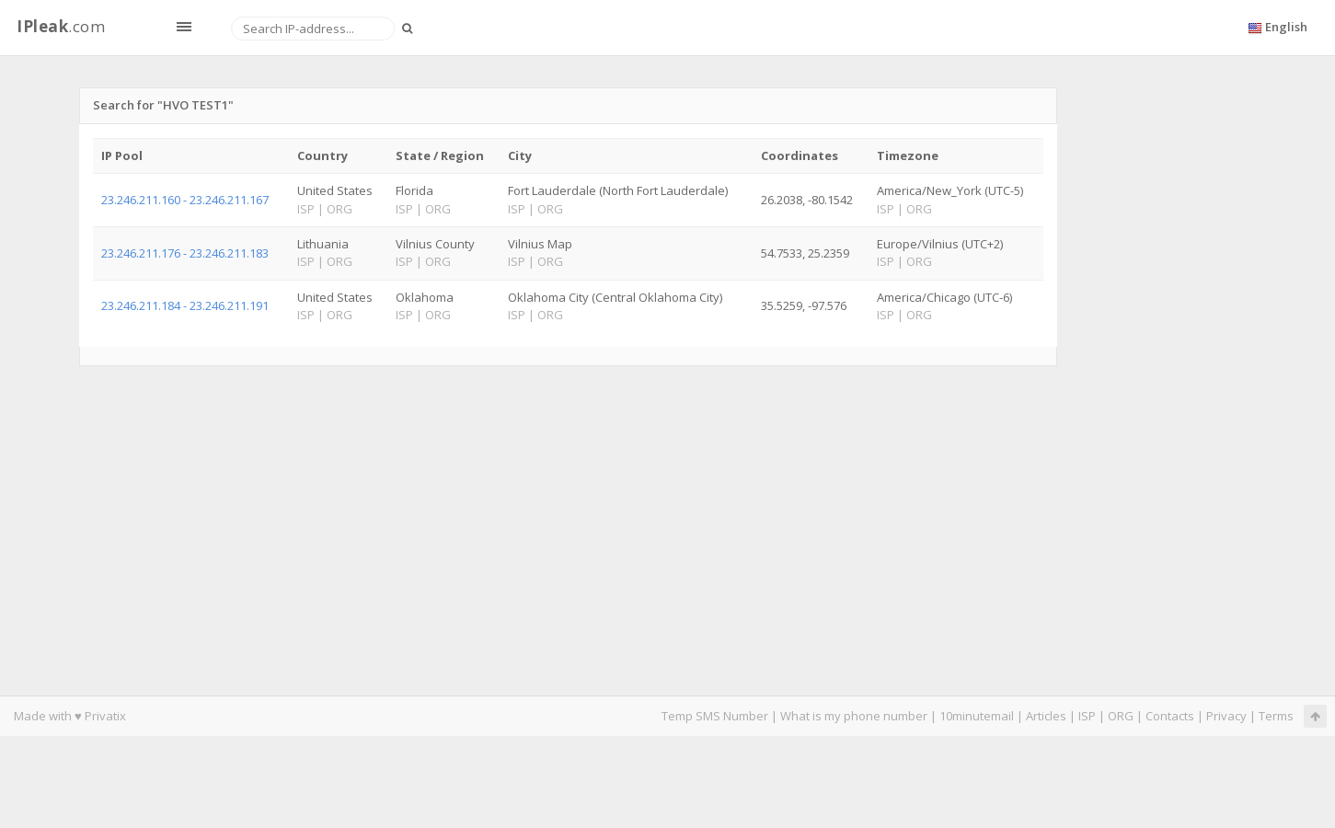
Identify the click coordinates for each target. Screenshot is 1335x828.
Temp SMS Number (715, 715)
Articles (1046, 715)
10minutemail (976, 715)
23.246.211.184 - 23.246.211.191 (185, 305)
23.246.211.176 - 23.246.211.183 (185, 253)
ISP (1088, 715)
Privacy (1226, 715)
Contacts (1169, 715)
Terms (1276, 715)
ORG (1121, 715)
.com (61, 26)
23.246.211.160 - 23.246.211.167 (185, 199)
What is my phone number (853, 715)
